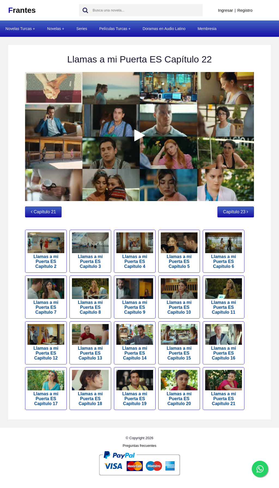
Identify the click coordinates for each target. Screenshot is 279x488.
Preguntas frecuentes (139, 446)
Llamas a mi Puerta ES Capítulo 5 (179, 250)
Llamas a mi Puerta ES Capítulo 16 (223, 342)
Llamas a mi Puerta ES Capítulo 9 (134, 296)
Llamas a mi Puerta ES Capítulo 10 (179, 296)
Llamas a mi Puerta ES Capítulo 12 (46, 342)
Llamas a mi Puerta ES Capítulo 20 (179, 388)
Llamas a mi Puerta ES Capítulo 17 (46, 388)
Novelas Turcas (18, 28)
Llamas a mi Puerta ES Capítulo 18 (90, 388)
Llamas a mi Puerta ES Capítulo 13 (90, 342)
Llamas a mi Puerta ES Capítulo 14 (134, 342)
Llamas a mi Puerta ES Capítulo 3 (90, 250)
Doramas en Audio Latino (164, 28)
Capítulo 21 (43, 211)
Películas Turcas (113, 28)
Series (81, 28)
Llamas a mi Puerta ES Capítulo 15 (179, 342)
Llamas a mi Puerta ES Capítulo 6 (223, 250)
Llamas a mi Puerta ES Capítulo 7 (46, 296)
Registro (245, 10)
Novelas (54, 28)
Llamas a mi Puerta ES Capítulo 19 (134, 388)
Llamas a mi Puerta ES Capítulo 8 (90, 296)
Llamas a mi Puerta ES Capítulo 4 (134, 250)
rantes (22, 10)
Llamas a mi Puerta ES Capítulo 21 (223, 388)
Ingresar (225, 10)
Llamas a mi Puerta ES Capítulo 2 (46, 250)
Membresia (207, 28)
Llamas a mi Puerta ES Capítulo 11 (223, 296)
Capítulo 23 (235, 211)
